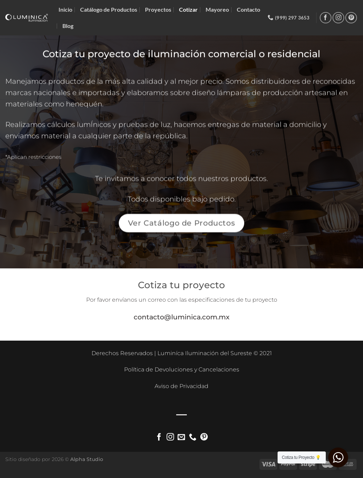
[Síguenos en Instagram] (338, 18)
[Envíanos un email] (181, 437)
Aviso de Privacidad (181, 386)
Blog (67, 25)
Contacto (248, 9)
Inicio (65, 9)
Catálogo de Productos (108, 9)
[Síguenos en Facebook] (325, 18)
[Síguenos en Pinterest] (351, 18)
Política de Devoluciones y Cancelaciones (181, 369)
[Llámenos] (192, 437)
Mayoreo (217, 9)
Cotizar (188, 9)
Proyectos (158, 9)
